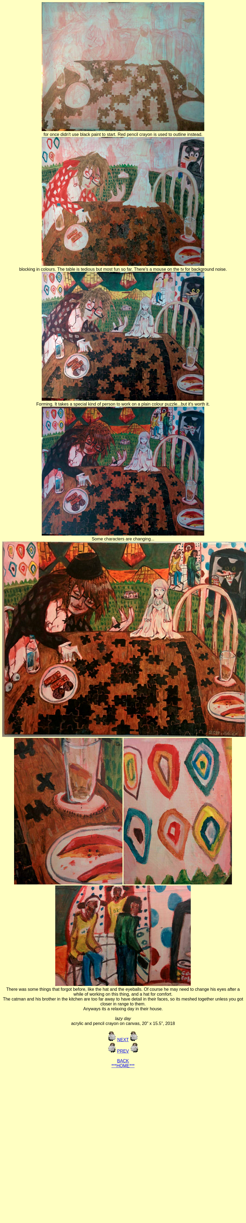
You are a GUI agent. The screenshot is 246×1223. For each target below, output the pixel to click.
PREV (123, 1051)
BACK (123, 1061)
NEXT (123, 1039)
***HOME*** (122, 1065)
